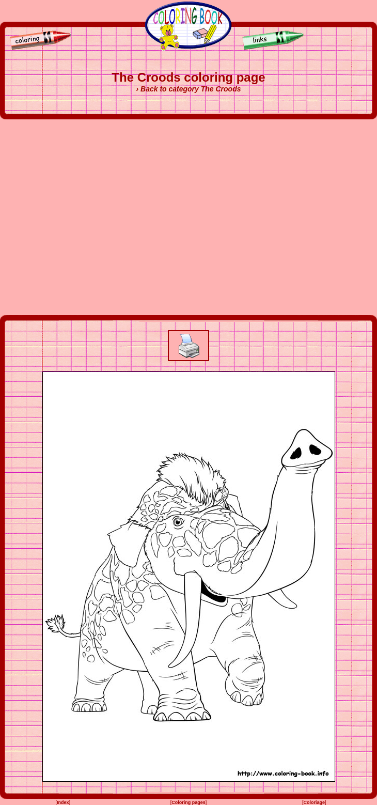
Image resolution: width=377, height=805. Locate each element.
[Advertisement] (97, 217)
